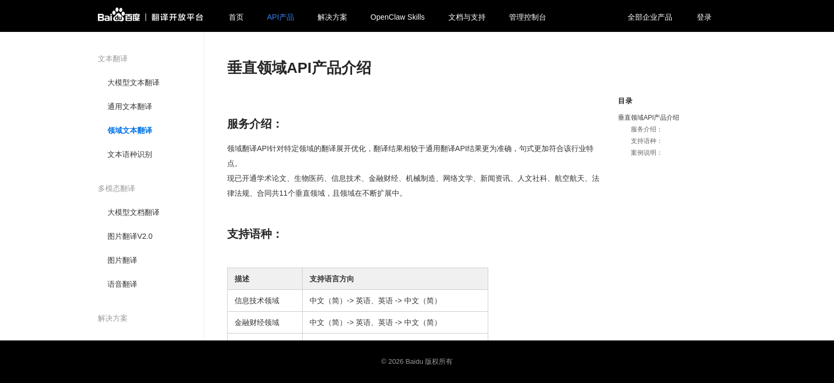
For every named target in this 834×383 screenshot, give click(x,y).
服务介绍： (647, 129)
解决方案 (332, 17)
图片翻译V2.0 (130, 236)
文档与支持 (467, 17)
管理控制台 (527, 17)
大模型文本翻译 (133, 82)
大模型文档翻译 (133, 212)
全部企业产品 (650, 17)
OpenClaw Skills (398, 17)
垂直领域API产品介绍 (648, 117)
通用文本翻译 (129, 106)
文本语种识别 (129, 154)
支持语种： (647, 141)
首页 (236, 17)
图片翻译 (122, 260)
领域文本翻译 (129, 130)
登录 (704, 17)
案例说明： (647, 152)
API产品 (280, 17)
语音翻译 (122, 284)
